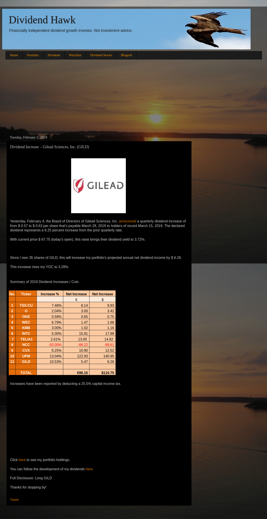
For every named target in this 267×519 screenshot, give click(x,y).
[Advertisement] (133, 97)
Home (14, 55)
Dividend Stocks (101, 55)
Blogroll (126, 55)
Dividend (54, 55)
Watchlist (75, 55)
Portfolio (33, 55)
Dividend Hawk (42, 19)
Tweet (14, 499)
